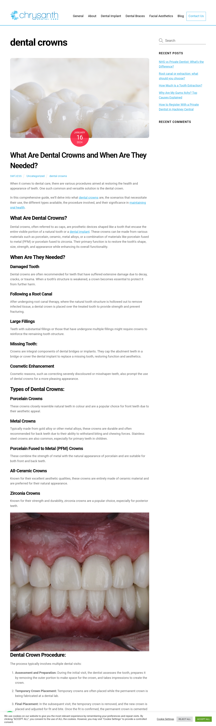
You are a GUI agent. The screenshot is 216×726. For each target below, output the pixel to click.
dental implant (80, 235)
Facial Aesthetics (161, 18)
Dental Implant (111, 18)
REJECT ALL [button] (185, 719)
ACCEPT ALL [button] (203, 719)
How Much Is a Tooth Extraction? (180, 88)
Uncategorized (35, 179)
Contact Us (196, 18)
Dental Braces (135, 18)
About (92, 18)
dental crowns (58, 179)
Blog (181, 18)
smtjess (16, 179)
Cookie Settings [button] (165, 719)
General (78, 18)
